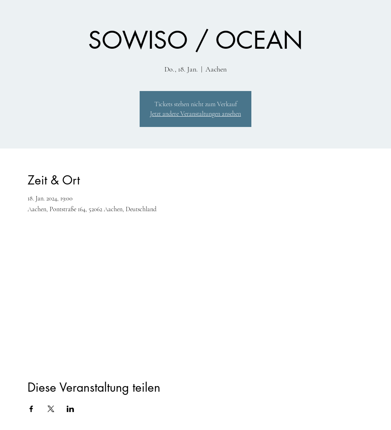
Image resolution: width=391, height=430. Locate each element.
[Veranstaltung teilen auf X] (51, 409)
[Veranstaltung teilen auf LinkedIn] (70, 409)
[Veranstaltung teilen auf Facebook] (31, 409)
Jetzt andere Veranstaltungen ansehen (195, 114)
